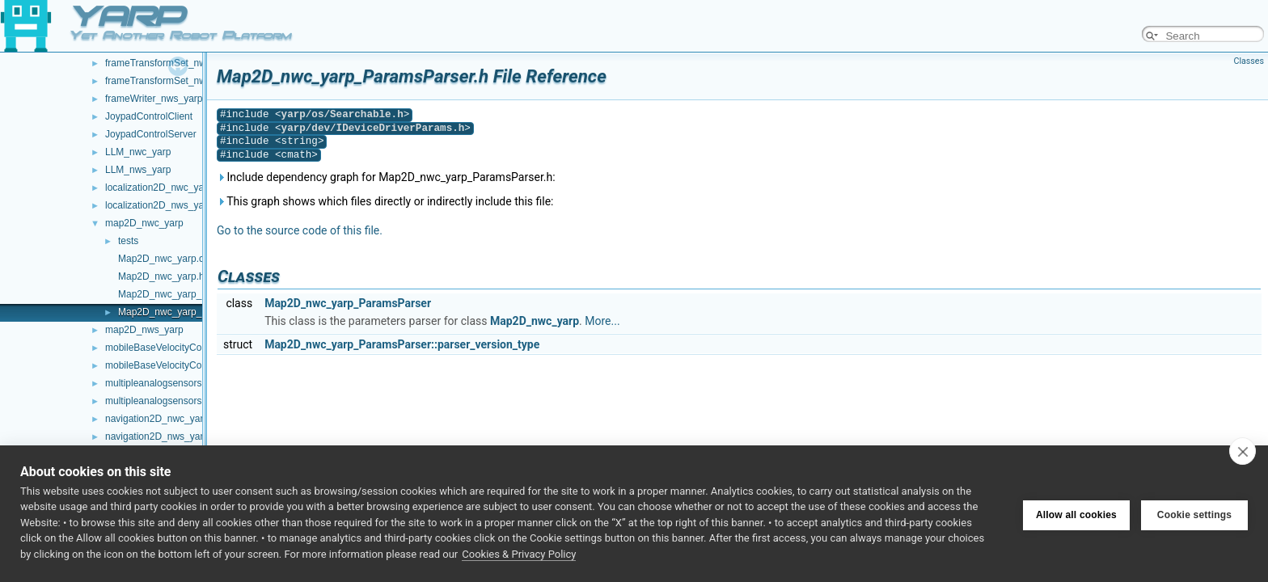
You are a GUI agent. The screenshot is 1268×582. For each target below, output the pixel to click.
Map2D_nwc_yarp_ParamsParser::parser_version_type (401, 344)
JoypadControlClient (148, 116)
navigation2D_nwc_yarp (157, 418)
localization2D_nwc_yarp (159, 187)
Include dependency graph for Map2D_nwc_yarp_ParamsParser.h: (386, 177)
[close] (1242, 451)
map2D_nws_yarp (144, 329)
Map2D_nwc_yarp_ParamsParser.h (194, 312)
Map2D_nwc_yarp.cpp (166, 258)
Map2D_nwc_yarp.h (161, 276)
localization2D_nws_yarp (159, 205)
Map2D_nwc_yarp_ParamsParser (347, 303)
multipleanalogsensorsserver (167, 401)
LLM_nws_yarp (138, 169)
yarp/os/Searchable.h (342, 114)
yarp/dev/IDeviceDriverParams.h (373, 128)
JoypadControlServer (151, 134)
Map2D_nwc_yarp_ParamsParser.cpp (199, 294)
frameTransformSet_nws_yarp (170, 80)
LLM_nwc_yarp (138, 152)
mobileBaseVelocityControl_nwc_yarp (186, 347)
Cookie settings (1194, 513)
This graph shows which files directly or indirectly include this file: (385, 201)
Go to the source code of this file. (300, 230)
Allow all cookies (1076, 513)
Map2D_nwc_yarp (534, 320)
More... (602, 320)
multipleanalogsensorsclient (164, 383)
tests (128, 241)
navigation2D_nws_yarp (157, 436)
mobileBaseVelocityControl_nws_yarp (186, 365)
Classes (1249, 61)
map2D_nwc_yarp (144, 223)
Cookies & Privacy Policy (519, 554)
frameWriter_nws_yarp (153, 98)
